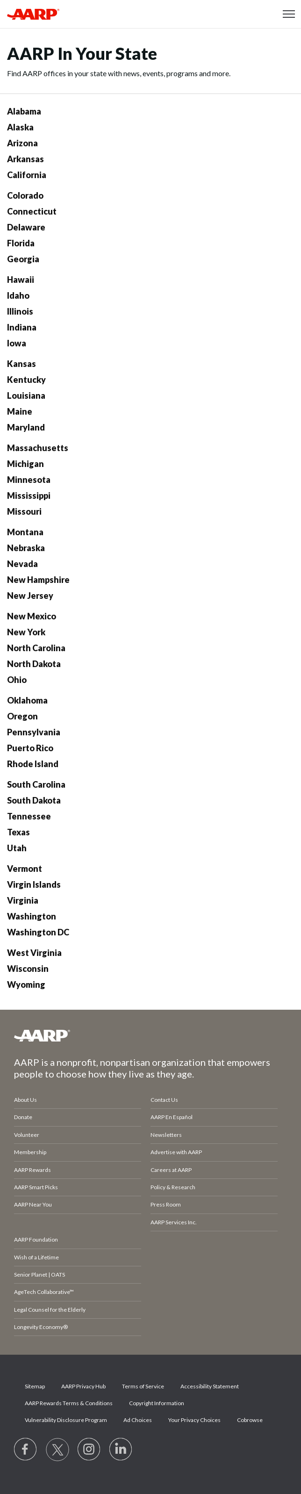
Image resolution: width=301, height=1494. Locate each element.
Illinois (20, 311)
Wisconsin (28, 968)
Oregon (22, 716)
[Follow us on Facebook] (25, 1449)
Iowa (16, 343)
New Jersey (30, 595)
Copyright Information (156, 1403)
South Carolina (36, 784)
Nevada (22, 564)
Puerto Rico (30, 748)
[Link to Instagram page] (89, 1449)
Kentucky (26, 379)
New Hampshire (38, 580)
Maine (19, 411)
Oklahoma (27, 700)
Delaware (26, 227)
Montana (25, 532)
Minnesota (28, 479)
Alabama (24, 111)
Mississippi (28, 495)
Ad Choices (137, 1419)
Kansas (21, 364)
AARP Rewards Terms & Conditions (69, 1403)
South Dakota (34, 800)
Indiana (21, 327)
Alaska (20, 127)
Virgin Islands (34, 884)
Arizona (22, 143)
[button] (289, 14)
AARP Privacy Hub (83, 1386)
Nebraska (26, 548)
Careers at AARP (171, 1169)
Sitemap (35, 1386)
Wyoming (26, 984)
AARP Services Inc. (173, 1222)
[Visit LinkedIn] (121, 1449)
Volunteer (26, 1134)
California (26, 175)
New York (26, 632)
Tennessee (29, 816)
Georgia (23, 259)
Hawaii (20, 279)
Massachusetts (37, 448)
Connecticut (32, 211)
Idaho (18, 295)
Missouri (24, 511)
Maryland (26, 427)
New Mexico (31, 616)
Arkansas (25, 159)
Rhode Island (32, 764)
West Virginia (34, 953)
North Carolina (36, 648)
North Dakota (34, 664)
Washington (31, 916)
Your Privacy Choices (194, 1419)
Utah (17, 848)
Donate (23, 1116)
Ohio (17, 680)
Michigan (25, 464)
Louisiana (26, 395)
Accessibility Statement (209, 1386)
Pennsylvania (33, 732)
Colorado (25, 195)
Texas (18, 832)
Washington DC (38, 932)
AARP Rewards (32, 1169)
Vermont (24, 868)
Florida (21, 243)
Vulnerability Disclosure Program (66, 1419)
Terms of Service (143, 1386)
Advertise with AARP (176, 1152)
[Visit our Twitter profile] (57, 1449)
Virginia (22, 900)
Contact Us (164, 1099)
